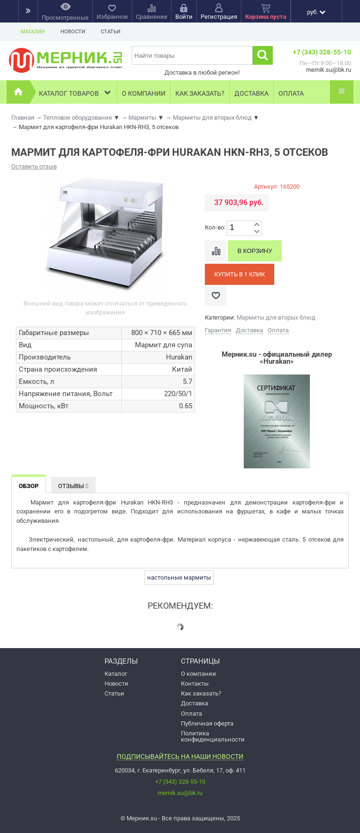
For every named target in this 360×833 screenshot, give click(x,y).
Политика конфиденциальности (213, 736)
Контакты (195, 683)
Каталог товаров (75, 92)
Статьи (110, 32)
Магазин (33, 32)
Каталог (116, 673)
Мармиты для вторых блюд (276, 317)
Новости (72, 32)
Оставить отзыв (34, 166)
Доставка (251, 93)
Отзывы (73, 485)
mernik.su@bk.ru (180, 792)
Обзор (28, 485)
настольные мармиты (179, 577)
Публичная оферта (207, 723)
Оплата (291, 93)
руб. (316, 11)
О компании (143, 93)
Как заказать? (200, 93)
